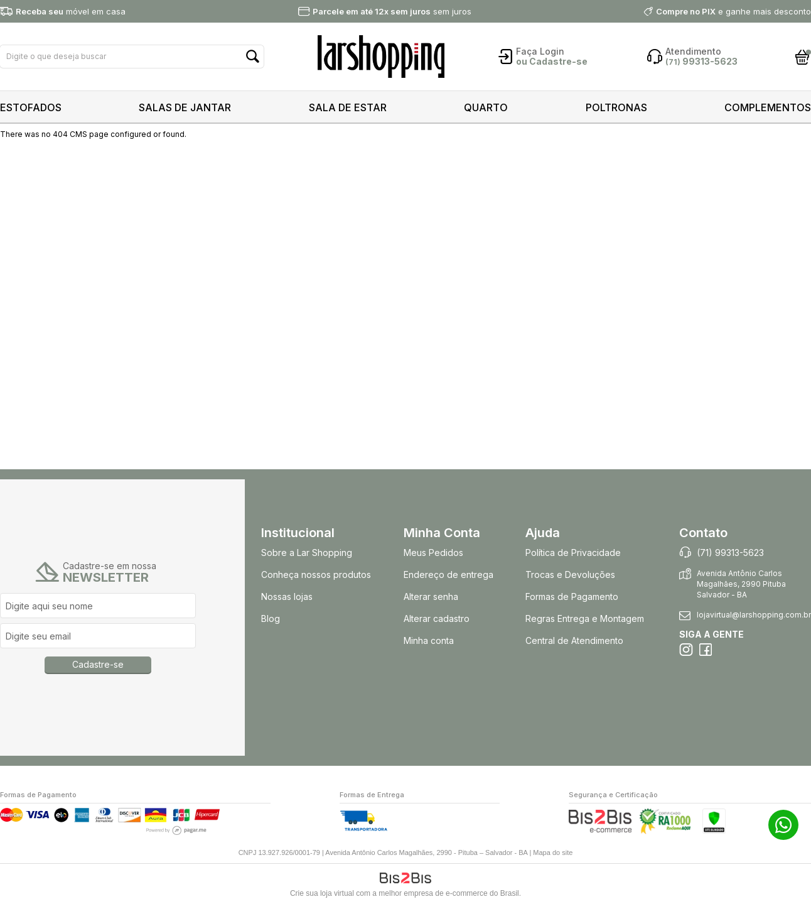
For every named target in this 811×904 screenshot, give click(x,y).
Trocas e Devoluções (570, 574)
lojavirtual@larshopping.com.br (754, 614)
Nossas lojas (287, 596)
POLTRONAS (616, 107)
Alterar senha (431, 596)
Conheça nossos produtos (316, 574)
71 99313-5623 (783, 825)
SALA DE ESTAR (348, 107)
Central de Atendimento (574, 640)
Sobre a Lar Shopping (306, 552)
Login (552, 51)
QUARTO (486, 107)
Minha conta (429, 640)
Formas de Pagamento (571, 596)
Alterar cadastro (437, 618)
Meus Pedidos (433, 552)
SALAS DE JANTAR (185, 107)
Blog (270, 618)
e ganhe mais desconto (733, 11)
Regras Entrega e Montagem (586, 618)
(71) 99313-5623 (730, 552)
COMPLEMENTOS (767, 107)
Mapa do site (552, 852)
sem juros (392, 11)
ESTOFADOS (31, 107)
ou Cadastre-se (552, 61)
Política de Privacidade (573, 552)
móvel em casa (71, 11)
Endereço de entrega (448, 574)
